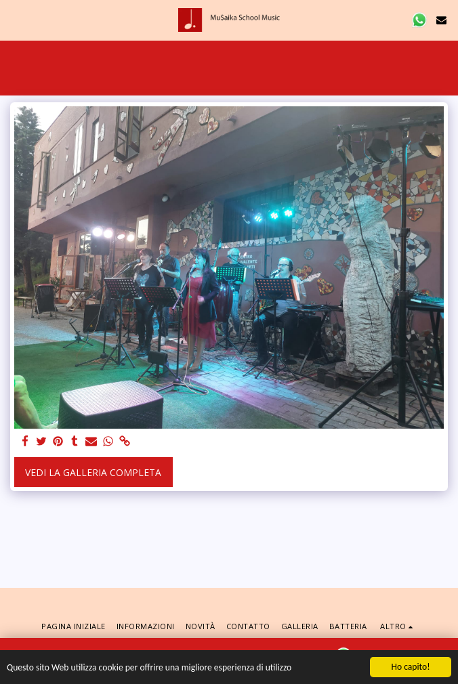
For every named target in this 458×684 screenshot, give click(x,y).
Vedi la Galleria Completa (93, 472)
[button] (14, 19)
